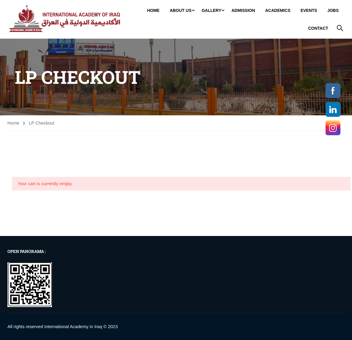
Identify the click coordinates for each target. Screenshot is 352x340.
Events (309, 10)
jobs (333, 10)
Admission (243, 10)
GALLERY (212, 10)
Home (154, 10)
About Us (181, 10)
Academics (278, 10)
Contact (319, 28)
